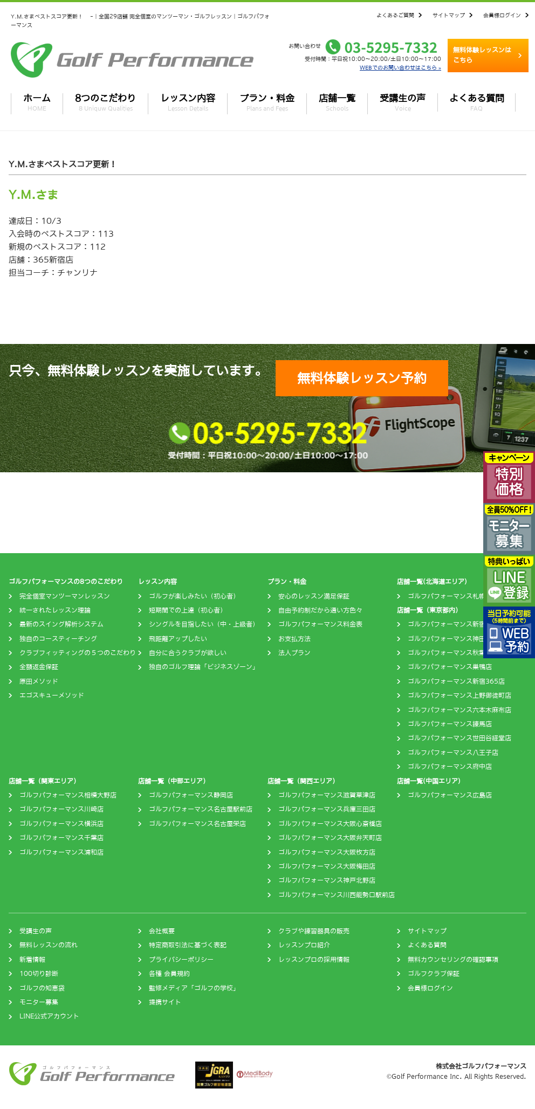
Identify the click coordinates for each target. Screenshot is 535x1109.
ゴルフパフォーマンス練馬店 (450, 724)
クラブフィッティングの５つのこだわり (77, 653)
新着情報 (32, 959)
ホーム (37, 102)
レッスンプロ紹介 (304, 945)
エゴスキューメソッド (51, 695)
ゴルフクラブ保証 (433, 973)
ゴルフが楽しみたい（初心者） (194, 596)
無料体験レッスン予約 (362, 377)
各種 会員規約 (169, 973)
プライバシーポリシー (181, 959)
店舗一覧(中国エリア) (429, 781)
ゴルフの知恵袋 (42, 988)
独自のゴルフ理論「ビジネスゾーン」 (204, 667)
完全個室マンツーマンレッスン (64, 596)
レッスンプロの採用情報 (313, 959)
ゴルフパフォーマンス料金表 (320, 624)
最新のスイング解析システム (61, 624)
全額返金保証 (38, 667)
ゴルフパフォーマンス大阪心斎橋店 (330, 824)
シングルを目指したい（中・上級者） (204, 624)
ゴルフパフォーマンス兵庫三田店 (326, 809)
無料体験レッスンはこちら (482, 55)
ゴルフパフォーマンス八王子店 (453, 752)
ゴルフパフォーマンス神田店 (450, 639)
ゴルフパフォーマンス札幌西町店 (456, 596)
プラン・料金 (266, 102)
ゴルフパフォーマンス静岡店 (191, 795)
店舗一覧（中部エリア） (173, 781)
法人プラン (294, 653)
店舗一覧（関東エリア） (44, 781)
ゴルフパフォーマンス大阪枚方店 (326, 852)
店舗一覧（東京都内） (429, 610)
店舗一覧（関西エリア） (303, 781)
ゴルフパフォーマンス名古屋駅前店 (200, 809)
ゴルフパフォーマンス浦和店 (61, 852)
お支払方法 (294, 639)
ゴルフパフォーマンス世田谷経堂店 (459, 738)
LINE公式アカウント (49, 1016)
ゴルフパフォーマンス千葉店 (61, 838)
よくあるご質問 (395, 15)
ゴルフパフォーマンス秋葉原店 (453, 653)
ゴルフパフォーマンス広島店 (450, 795)
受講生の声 (403, 102)
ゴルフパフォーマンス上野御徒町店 (459, 695)
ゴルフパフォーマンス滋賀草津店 (326, 795)
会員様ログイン (502, 15)
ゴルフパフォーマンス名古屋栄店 (197, 824)
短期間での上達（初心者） (188, 610)
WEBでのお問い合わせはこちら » (400, 67)
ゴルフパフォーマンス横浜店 (61, 824)
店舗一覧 (337, 102)
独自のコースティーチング (58, 639)
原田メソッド (38, 681)
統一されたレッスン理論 (55, 610)
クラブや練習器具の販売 (313, 931)
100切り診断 (38, 973)
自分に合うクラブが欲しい (188, 653)
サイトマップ (449, 15)
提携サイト (165, 1002)
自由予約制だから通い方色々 (320, 610)
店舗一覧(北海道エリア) (432, 581)
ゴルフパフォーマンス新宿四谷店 (456, 624)
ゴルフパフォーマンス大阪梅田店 (326, 866)
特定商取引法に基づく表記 (188, 945)
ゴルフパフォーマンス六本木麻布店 (459, 710)
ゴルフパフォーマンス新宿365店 (456, 681)
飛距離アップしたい (178, 639)
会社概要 (162, 931)
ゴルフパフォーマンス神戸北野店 (326, 880)
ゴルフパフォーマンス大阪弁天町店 (330, 838)
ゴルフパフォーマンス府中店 (450, 766)
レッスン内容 (187, 102)
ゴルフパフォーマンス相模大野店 (67, 795)
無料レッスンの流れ (48, 945)
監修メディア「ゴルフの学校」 (194, 988)
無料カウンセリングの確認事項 (453, 959)
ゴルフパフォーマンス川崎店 (61, 809)
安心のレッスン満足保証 (313, 596)
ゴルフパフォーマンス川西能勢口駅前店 (336, 895)
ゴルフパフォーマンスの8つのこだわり (66, 581)
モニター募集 (38, 1002)
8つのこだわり (105, 102)
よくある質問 (476, 102)
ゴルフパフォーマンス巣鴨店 (450, 667)
